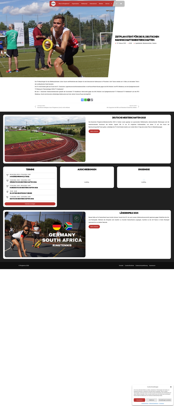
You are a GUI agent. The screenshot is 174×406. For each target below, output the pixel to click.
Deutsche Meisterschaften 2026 (22, 199)
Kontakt (121, 265)
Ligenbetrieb (138, 43)
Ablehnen (151, 400)
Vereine (154, 43)
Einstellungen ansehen (165, 400)
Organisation (75, 3)
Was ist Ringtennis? (64, 3)
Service (107, 3)
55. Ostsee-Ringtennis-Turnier (21, 193)
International (93, 3)
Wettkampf (84, 3)
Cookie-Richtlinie (144, 403)
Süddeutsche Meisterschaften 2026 (23, 182)
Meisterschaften (147, 43)
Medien (101, 3)
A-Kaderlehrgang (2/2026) (19, 177)
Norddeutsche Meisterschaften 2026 (24, 188)
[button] (171, 387)
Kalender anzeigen (30, 204)
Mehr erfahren (94, 131)
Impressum (161, 403)
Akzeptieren (139, 400)
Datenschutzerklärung (153, 403)
